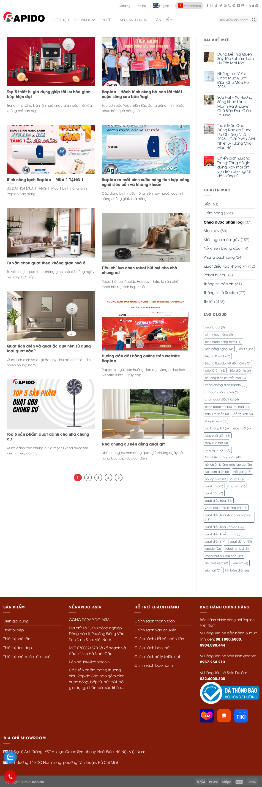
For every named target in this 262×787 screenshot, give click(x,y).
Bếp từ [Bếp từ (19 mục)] (245, 349)
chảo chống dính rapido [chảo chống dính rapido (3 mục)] (225, 385)
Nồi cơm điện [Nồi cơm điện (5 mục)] (217, 471)
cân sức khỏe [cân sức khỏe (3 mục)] (217, 414)
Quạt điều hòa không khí (225, 266)
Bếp (207, 203)
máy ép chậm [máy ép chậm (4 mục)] (217, 450)
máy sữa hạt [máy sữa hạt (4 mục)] (216, 442)
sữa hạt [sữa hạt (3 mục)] (213, 570)
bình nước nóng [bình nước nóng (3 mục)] (219, 334)
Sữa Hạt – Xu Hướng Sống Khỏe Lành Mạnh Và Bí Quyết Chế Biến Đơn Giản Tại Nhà (234, 106)
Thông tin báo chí (219, 283)
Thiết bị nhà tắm (17, 638)
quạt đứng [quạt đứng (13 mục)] (241, 541)
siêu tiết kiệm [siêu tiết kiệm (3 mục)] (216, 563)
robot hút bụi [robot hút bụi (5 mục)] (237, 548)
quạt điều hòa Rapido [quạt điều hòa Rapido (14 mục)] (224, 527)
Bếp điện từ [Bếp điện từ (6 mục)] (240, 370)
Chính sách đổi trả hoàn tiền (159, 638)
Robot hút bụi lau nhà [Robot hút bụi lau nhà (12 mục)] (224, 556)
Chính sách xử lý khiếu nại (157, 656)
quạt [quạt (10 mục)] (237, 479)
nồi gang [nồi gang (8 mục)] (242, 471)
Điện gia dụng (16, 620)
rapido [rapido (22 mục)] (213, 548)
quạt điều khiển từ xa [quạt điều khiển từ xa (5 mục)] (222, 534)
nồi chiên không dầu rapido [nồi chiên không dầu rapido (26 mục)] (228, 464)
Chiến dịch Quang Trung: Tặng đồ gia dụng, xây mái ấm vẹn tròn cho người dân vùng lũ (234, 167)
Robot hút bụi (215, 274)
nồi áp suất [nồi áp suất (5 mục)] (215, 479)
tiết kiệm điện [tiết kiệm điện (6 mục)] (237, 570)
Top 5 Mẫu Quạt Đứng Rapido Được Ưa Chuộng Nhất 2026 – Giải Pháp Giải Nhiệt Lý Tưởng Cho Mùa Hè (236, 136)
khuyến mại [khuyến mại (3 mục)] (216, 421)
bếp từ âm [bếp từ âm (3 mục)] (215, 370)
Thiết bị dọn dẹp (17, 647)
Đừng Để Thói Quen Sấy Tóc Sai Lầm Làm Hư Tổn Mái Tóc (235, 58)
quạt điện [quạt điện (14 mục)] (215, 541)
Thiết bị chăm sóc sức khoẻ (26, 656)
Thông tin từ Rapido (221, 292)
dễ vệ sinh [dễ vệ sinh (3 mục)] (243, 414)
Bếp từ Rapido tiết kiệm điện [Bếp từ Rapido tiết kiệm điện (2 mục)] (228, 363)
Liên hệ (141, 5)
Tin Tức (106, 19)
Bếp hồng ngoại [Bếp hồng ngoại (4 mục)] (219, 349)
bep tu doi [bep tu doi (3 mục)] (215, 327)
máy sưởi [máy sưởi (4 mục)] (242, 428)
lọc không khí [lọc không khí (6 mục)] (217, 428)
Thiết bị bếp (13, 629)
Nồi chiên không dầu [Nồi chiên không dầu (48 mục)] (223, 457)
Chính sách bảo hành (153, 665)
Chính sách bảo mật (152, 647)
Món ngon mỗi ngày (222, 239)
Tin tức (209, 301)
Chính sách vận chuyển (155, 629)
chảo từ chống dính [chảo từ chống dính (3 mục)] (222, 392)
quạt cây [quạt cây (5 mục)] (214, 486)
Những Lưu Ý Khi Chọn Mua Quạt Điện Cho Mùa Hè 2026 (233, 80)
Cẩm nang (213, 212)
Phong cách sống (219, 257)
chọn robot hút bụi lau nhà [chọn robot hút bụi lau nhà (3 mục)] (227, 406)
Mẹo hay (211, 230)
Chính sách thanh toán (154, 620)
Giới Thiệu (60, 19)
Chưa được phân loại (224, 221)
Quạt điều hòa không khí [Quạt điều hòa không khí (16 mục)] (226, 507)
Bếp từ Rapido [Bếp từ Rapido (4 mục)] (217, 356)
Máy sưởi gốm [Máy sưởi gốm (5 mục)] (217, 435)
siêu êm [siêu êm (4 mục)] (240, 563)
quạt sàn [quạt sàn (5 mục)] (236, 486)
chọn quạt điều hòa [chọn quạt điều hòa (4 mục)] (222, 399)
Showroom (84, 19)
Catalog (125, 5)
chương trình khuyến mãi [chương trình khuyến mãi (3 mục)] (225, 377)
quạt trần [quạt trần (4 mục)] (214, 493)
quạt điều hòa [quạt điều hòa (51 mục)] (218, 500)
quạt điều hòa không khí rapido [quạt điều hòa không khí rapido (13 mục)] (228, 517)
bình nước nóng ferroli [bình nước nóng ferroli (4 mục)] (223, 341)
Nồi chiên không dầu (222, 248)
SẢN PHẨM (165, 19)
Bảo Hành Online (133, 19)
